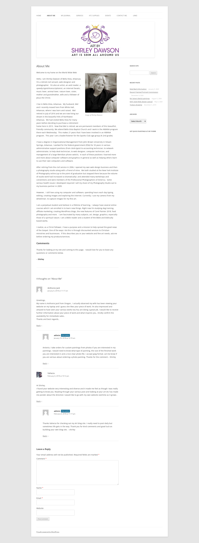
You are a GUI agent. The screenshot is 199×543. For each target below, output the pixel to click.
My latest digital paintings (140, 98)
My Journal (65, 15)
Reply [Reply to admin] (45, 363)
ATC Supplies (94, 15)
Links (135, 15)
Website (40, 508)
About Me (51, 15)
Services (79, 15)
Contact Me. (122, 15)
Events (108, 15)
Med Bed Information (138, 89)
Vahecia (51, 373)
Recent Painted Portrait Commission (144, 92)
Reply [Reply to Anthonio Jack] (38, 325)
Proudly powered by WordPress (47, 532)
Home (38, 15)
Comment (41, 458)
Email (39, 498)
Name (39, 488)
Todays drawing (136, 105)
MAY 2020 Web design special (141, 101)
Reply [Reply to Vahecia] (38, 401)
